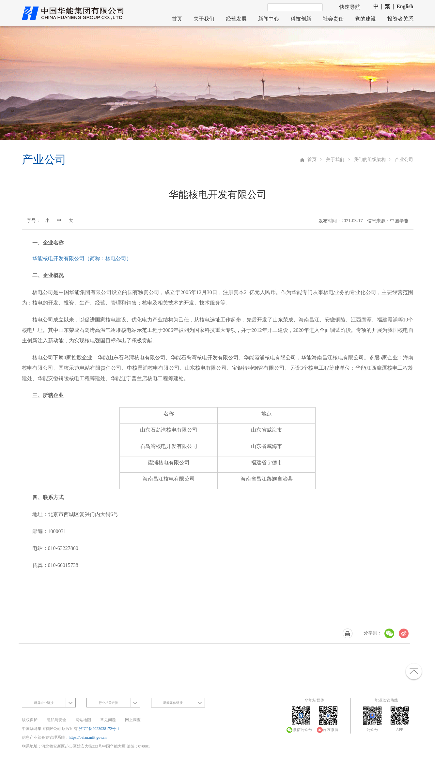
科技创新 (300, 19)
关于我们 (204, 19)
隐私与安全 (56, 720)
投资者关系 (400, 19)
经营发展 (236, 19)
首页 (177, 19)
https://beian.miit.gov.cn (88, 737)
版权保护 (30, 720)
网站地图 (83, 720)
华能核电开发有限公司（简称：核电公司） (82, 258)
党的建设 (365, 19)
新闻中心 (268, 19)
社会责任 (333, 19)
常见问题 (108, 720)
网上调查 (133, 720)
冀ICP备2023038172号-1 (99, 728)
